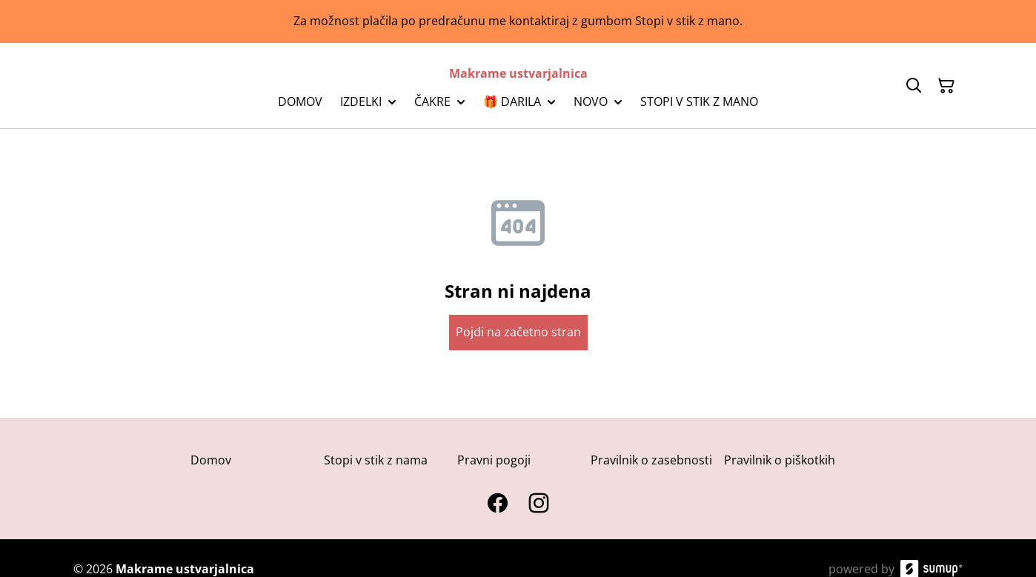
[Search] (913, 86)
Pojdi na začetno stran (518, 332)
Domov (210, 460)
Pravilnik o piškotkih (779, 460)
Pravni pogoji (494, 460)
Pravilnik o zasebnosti (651, 460)
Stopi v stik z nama (376, 460)
